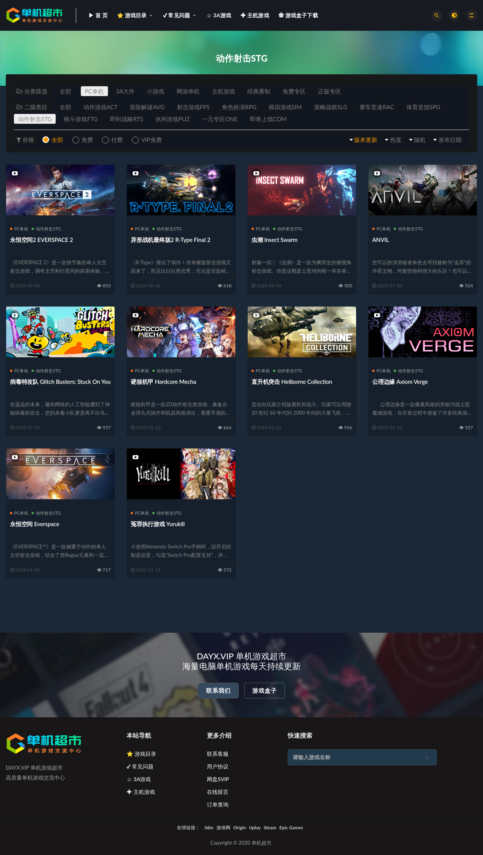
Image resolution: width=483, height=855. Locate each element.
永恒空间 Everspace (34, 523)
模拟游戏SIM (285, 106)
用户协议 (217, 766)
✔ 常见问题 (140, 766)
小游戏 (155, 91)
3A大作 (125, 91)
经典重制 (258, 91)
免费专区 (294, 91)
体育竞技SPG (423, 106)
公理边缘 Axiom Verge (400, 381)
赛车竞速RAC (377, 106)
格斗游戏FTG (81, 118)
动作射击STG (35, 118)
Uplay (254, 827)
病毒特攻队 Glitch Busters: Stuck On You (60, 381)
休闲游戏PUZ (172, 118)
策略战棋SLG (330, 106)
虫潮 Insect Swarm (274, 239)
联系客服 (217, 753)
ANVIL (380, 239)
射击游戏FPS (193, 106)
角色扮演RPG (239, 106)
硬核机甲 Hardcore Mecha (163, 381)
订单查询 (217, 804)
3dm (208, 827)
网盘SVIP (218, 779)
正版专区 (329, 91)
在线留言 (217, 791)
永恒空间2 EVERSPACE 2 (41, 239)
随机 (420, 139)
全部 (65, 91)
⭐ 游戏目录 (141, 753)
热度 (395, 139)
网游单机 (188, 91)
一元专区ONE (219, 118)
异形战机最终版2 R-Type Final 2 (170, 239)
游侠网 (223, 827)
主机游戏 (223, 91)
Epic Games (291, 827)
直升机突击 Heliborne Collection (291, 381)
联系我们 (218, 690)
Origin (239, 827)
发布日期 (449, 139)
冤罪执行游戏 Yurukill (158, 523)
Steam (270, 827)
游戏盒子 (264, 690)
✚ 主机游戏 (141, 791)
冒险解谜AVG (147, 106)
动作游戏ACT (100, 106)
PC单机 (94, 91)
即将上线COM (268, 118)
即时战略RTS (126, 118)
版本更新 (365, 139)
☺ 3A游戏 (139, 779)
